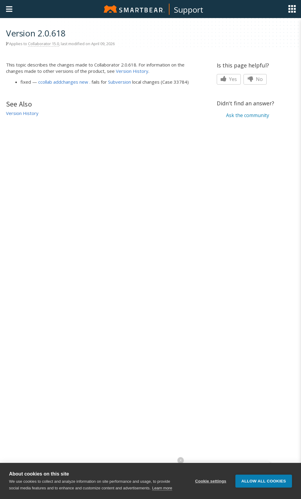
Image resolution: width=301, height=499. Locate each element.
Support (188, 9)
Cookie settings (210, 481)
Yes (229, 79)
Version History (132, 71)
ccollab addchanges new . (64, 82)
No (255, 79)
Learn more (162, 488)
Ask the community (247, 115)
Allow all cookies (263, 481)
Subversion (119, 82)
